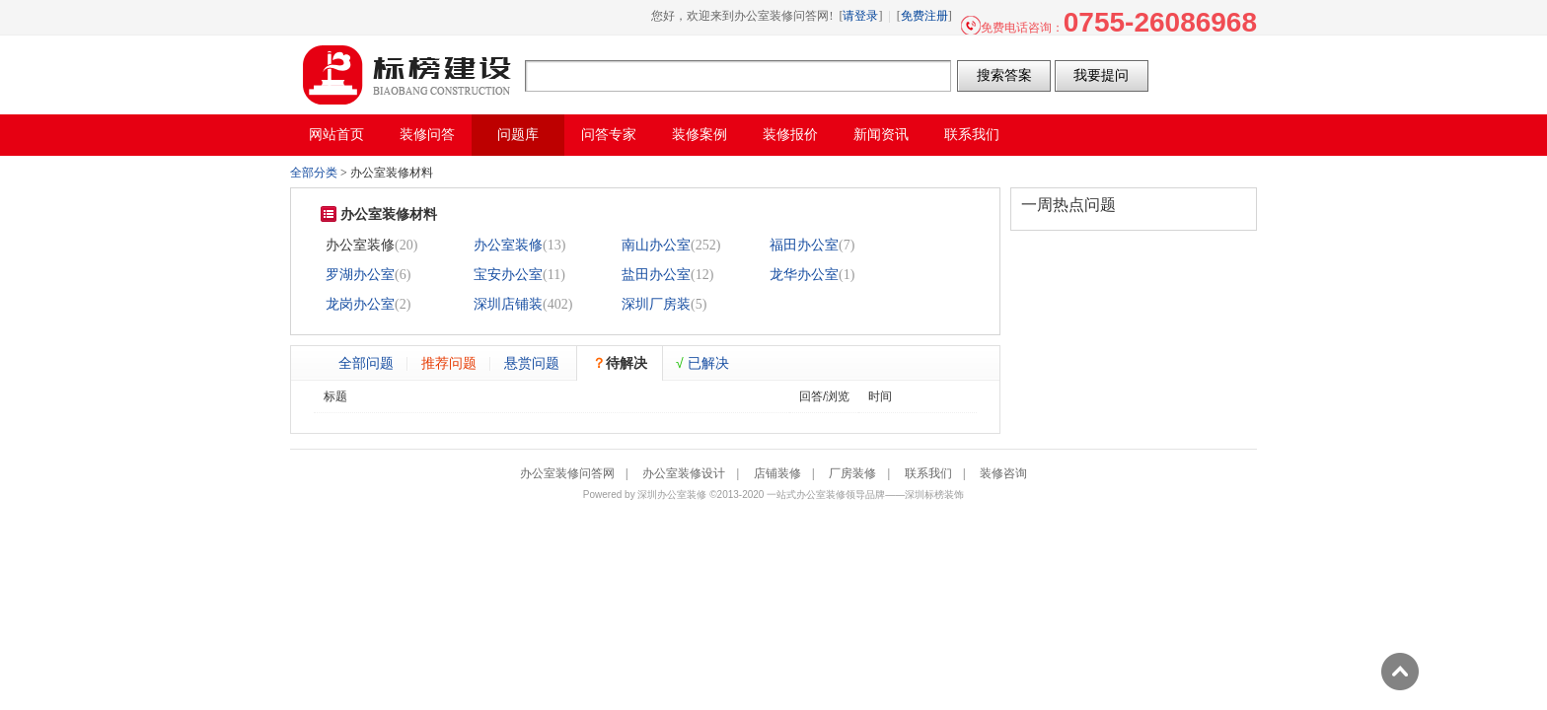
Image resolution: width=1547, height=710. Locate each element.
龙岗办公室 (360, 304)
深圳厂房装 (656, 304)
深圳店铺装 (508, 304)
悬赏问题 (531, 363)
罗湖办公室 (360, 274)
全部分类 (313, 172)
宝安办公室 (508, 274)
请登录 (860, 16)
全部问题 (366, 363)
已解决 (702, 363)
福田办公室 (804, 245)
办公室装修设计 (683, 473)
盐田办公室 (656, 274)
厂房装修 (852, 473)
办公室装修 (508, 245)
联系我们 (928, 473)
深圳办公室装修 (671, 494)
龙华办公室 (804, 274)
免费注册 (924, 16)
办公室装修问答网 (407, 75)
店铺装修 (777, 473)
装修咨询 (1003, 473)
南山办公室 (656, 245)
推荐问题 (449, 363)
